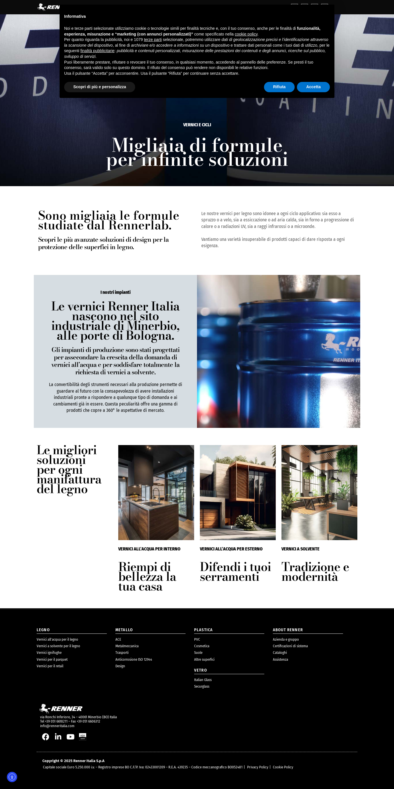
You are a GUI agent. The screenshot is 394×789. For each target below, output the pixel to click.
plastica (203, 629)
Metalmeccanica (127, 646)
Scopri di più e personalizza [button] (99, 86)
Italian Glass (203, 680)
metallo (124, 629)
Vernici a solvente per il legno (58, 646)
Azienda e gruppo (286, 639)
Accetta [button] (313, 86)
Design (120, 666)
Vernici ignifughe (49, 652)
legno (43, 629)
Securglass (201, 686)
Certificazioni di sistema (290, 646)
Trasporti (122, 652)
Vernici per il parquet (52, 659)
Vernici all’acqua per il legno (57, 639)
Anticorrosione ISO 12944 (133, 659)
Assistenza (280, 659)
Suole (198, 652)
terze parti (153, 39)
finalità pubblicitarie (97, 50)
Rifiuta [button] (279, 86)
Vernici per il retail (50, 666)
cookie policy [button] (246, 34)
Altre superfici (204, 659)
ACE (118, 639)
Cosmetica (201, 646)
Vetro (200, 670)
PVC (197, 639)
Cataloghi (280, 652)
